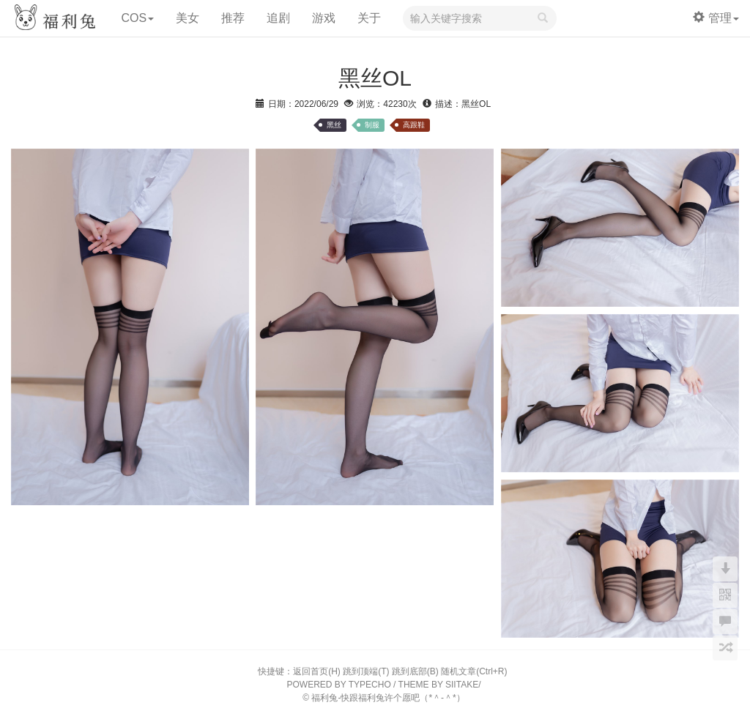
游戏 (323, 18)
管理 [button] (716, 18)
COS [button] (137, 18)
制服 (372, 125)
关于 (369, 18)
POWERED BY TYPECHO (339, 684)
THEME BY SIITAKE (438, 684)
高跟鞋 (414, 125)
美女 (187, 18)
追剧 (278, 18)
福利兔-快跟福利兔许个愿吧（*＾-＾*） (387, 698)
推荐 (233, 18)
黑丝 (334, 125)
